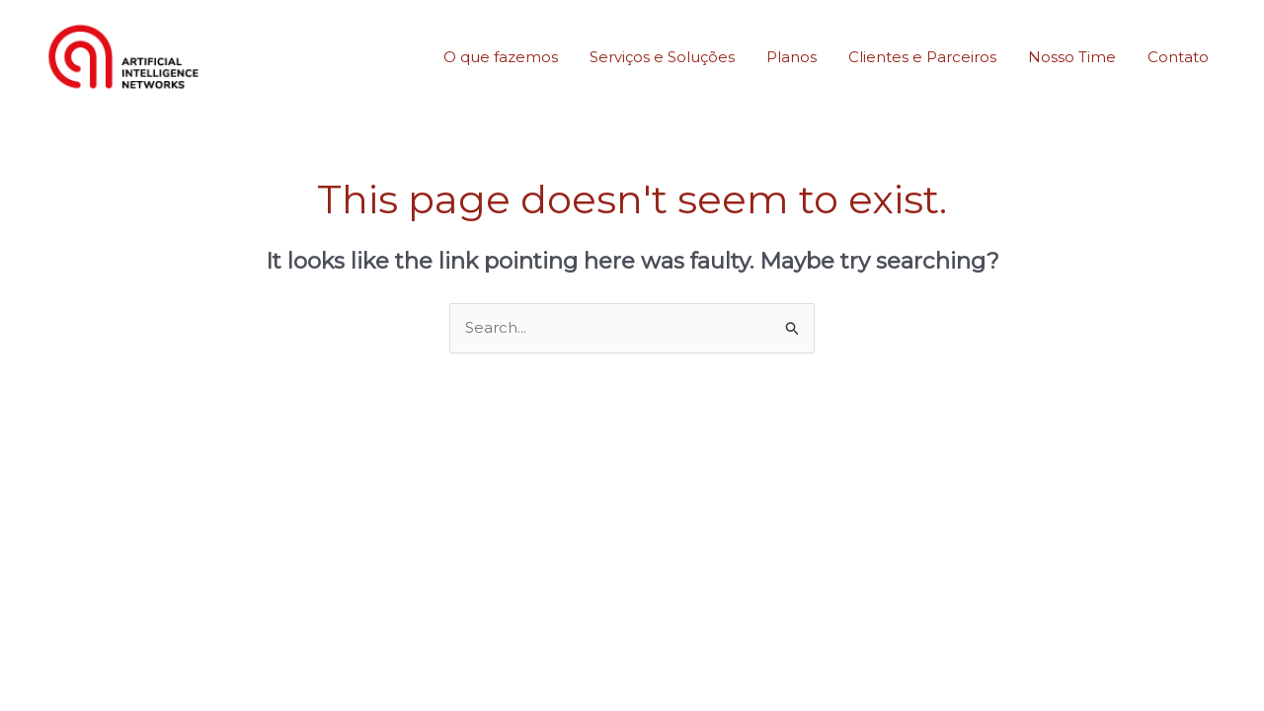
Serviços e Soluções (662, 56)
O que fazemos (500, 56)
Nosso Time (1072, 56)
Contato (1178, 56)
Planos (791, 56)
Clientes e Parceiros (922, 56)
